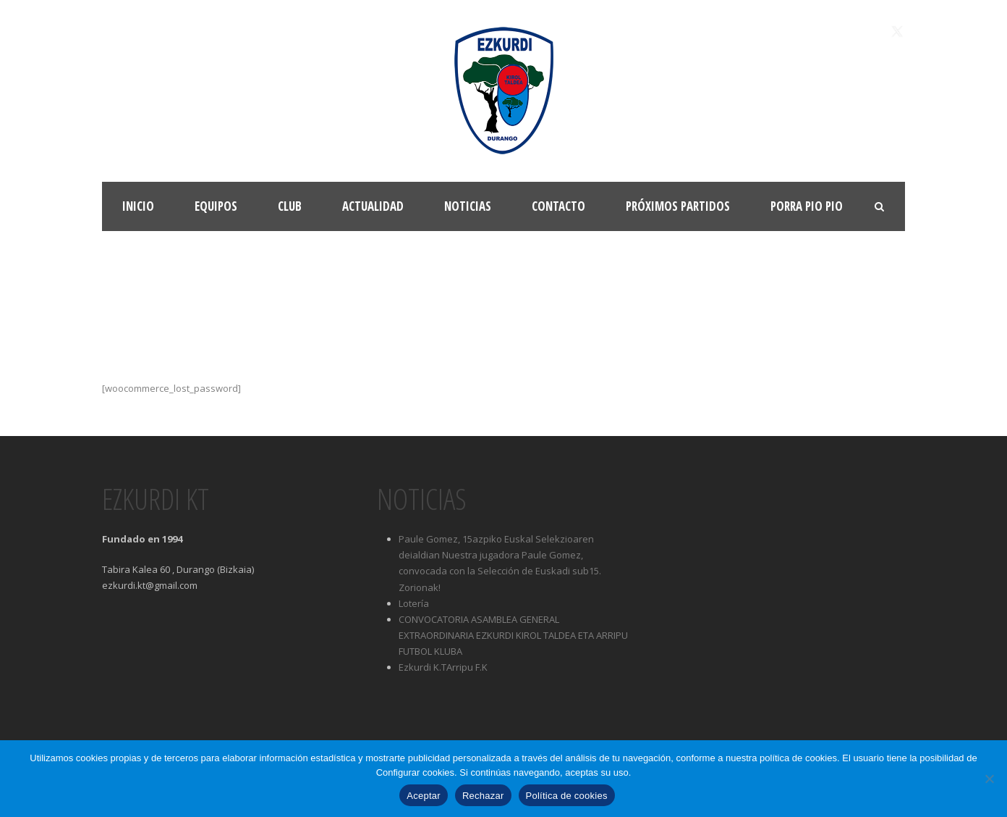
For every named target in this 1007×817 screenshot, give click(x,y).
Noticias (467, 206)
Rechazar (483, 795)
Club (290, 206)
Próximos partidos (678, 206)
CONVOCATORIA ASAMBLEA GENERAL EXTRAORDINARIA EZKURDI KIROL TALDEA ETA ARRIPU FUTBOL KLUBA (513, 635)
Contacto (558, 206)
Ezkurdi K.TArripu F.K (443, 667)
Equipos (216, 206)
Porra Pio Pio (806, 206)
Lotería (414, 603)
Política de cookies (567, 795)
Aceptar (424, 795)
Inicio (138, 206)
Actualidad (373, 206)
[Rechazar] (989, 778)
